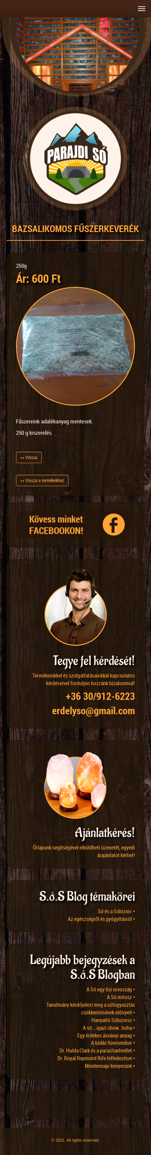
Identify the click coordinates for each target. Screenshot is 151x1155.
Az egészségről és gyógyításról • (101, 919)
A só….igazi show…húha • (109, 1027)
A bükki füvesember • (113, 1042)
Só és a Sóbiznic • (116, 911)
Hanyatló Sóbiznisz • (113, 1020)
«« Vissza (28, 457)
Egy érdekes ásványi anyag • (106, 1035)
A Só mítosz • (121, 997)
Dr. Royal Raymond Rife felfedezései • (96, 1058)
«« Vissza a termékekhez (42, 480)
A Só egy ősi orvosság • (111, 989)
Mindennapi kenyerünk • (110, 1066)
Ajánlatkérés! (105, 833)
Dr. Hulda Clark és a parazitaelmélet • (97, 1050)
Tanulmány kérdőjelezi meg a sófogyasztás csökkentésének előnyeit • (90, 1008)
